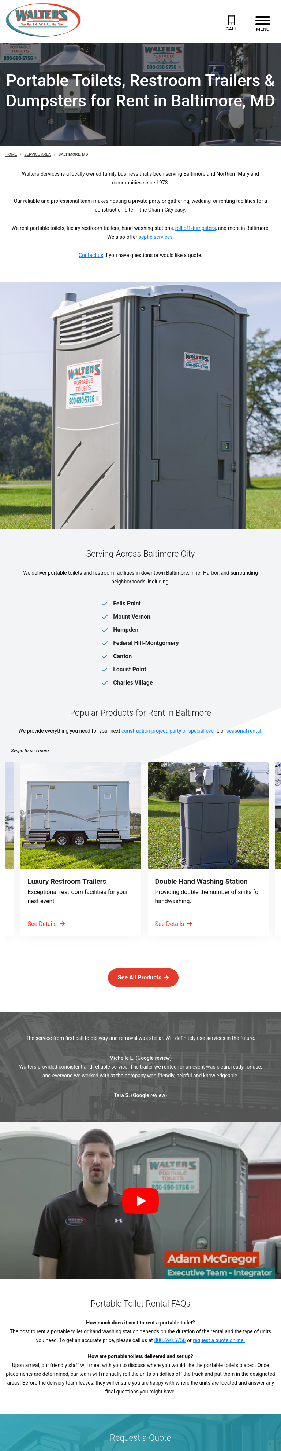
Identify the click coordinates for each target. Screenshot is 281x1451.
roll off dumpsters (195, 228)
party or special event (193, 731)
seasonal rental (243, 731)
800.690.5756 (170, 1340)
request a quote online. (219, 1340)
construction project (144, 731)
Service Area (37, 154)
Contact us (91, 255)
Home (11, 154)
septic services (156, 237)
